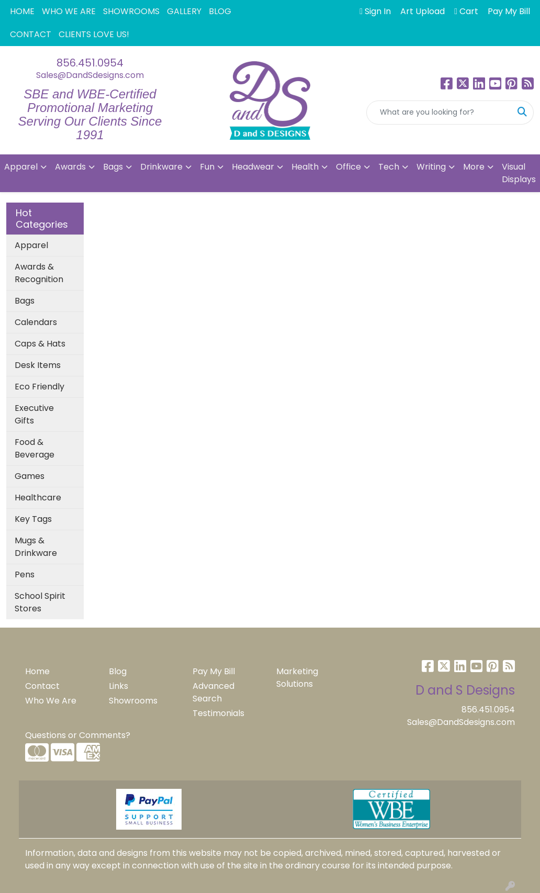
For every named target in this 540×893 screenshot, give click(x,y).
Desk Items (38, 365)
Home (37, 671)
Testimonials (218, 713)
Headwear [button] (253, 167)
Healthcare (38, 498)
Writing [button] (431, 167)
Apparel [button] (21, 167)
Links (118, 686)
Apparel (31, 245)
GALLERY (184, 11)
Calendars (36, 322)
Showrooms (133, 701)
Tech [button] (388, 167)
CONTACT (30, 34)
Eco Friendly (39, 387)
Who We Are (50, 701)
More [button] (474, 167)
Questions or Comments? (77, 735)
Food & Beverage (34, 448)
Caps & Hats (40, 344)
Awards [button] (70, 167)
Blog (118, 671)
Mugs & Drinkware (36, 546)
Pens (25, 574)
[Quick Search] (439, 113)
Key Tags (33, 519)
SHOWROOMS (131, 11)
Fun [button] (207, 167)
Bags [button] (113, 167)
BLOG (220, 11)
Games (29, 476)
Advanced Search (213, 692)
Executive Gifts (34, 414)
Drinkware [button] (161, 167)
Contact (42, 686)
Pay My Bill (214, 671)
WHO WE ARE (69, 11)
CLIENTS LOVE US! (94, 34)
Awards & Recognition (39, 273)
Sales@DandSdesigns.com (90, 75)
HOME (22, 11)
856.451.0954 (90, 62)
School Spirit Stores (40, 602)
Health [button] (305, 167)
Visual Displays (519, 173)
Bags (25, 301)
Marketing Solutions (297, 677)
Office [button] (348, 167)
